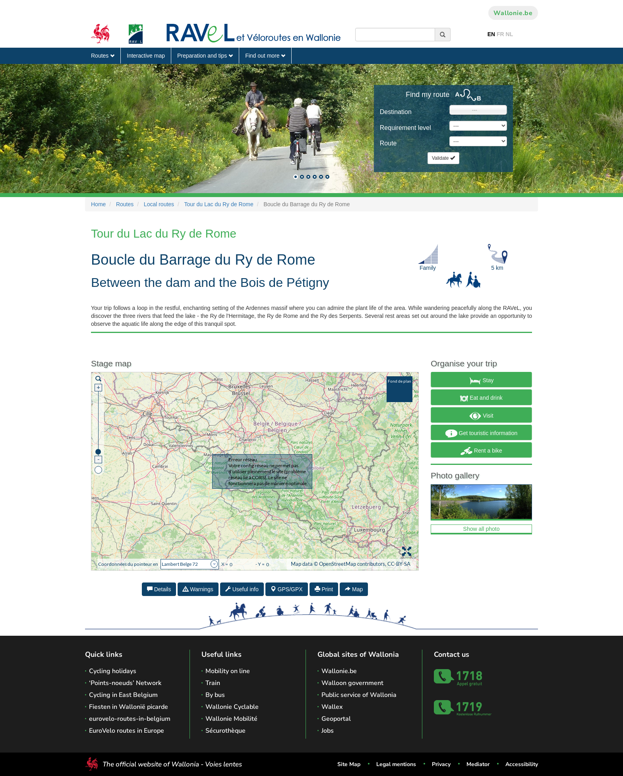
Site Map (348, 764)
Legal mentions (396, 764)
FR (500, 34)
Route (388, 143)
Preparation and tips (205, 55)
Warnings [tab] (198, 589)
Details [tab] (159, 589)
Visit (481, 416)
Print (324, 589)
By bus (215, 695)
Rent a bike (481, 451)
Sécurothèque (225, 731)
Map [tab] (354, 589)
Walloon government (352, 683)
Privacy (441, 764)
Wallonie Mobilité (231, 719)
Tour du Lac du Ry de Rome (218, 204)
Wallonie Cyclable (232, 707)
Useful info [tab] (242, 589)
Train (212, 683)
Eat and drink (481, 399)
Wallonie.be (513, 13)
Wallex (332, 707)
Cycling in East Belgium (123, 695)
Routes (102, 55)
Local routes (159, 204)
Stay (481, 381)
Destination (396, 111)
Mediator (477, 764)
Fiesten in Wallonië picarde (128, 707)
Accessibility (521, 764)
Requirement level (405, 127)
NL (509, 34)
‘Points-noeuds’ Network (125, 683)
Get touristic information (481, 433)
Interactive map (146, 55)
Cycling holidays (112, 671)
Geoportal (336, 719)
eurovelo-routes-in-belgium (129, 719)
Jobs (327, 731)
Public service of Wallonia (359, 695)
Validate (443, 158)
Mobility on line (227, 671)
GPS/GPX (287, 589)
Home (98, 204)
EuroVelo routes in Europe (126, 731)
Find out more (265, 55)
